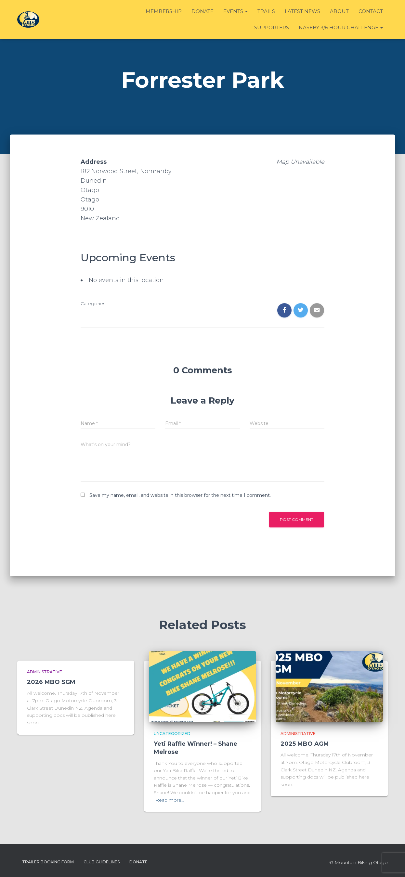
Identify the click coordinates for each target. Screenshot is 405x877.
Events (235, 11)
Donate (202, 11)
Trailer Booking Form (48, 861)
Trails (266, 11)
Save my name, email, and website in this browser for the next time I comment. (180, 495)
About (339, 11)
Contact (371, 11)
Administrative (44, 671)
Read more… (169, 800)
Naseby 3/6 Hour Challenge (341, 27)
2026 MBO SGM (51, 682)
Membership (164, 11)
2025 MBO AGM (305, 743)
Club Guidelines (102, 861)
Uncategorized (172, 733)
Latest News (302, 11)
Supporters (271, 27)
